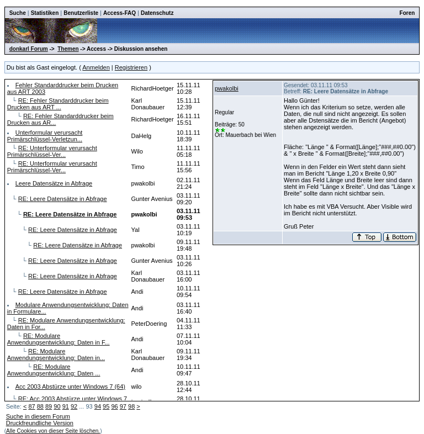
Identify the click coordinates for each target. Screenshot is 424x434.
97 (123, 406)
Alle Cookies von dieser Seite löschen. (53, 431)
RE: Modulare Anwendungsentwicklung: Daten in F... (58, 339)
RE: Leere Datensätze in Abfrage (62, 198)
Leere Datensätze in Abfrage (53, 183)
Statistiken (45, 13)
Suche (17, 13)
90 (57, 406)
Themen (67, 49)
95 (106, 406)
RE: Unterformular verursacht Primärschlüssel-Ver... (52, 151)
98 (131, 406)
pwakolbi (227, 88)
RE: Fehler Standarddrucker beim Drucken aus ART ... (58, 103)
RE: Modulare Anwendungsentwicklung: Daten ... (53, 370)
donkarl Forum (28, 49)
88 (40, 406)
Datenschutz (157, 13)
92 (74, 406)
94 (97, 406)
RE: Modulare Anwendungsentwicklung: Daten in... (56, 354)
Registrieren (131, 67)
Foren (407, 13)
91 (65, 406)
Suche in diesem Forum (38, 416)
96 (114, 406)
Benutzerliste (80, 13)
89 (48, 406)
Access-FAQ (119, 13)
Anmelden (96, 67)
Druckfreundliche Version (39, 423)
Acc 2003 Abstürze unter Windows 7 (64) (70, 386)
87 (31, 406)
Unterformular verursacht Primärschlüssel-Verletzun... (45, 135)
